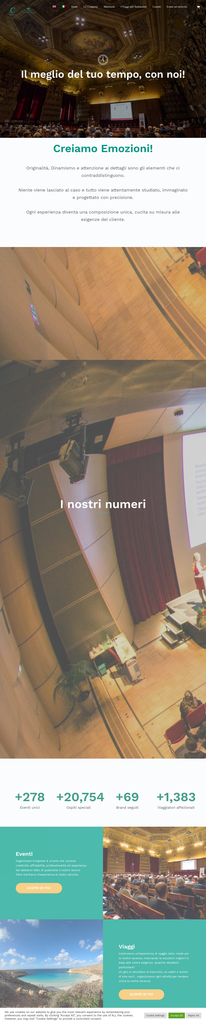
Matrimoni (109, 6)
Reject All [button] (193, 1015)
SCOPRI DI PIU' (39, 888)
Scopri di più (141, 994)
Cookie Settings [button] (155, 1015)
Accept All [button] (177, 1015)
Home (74, 6)
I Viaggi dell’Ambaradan (134, 6)
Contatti (156, 6)
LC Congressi (91, 6)
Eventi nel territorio (177, 6)
